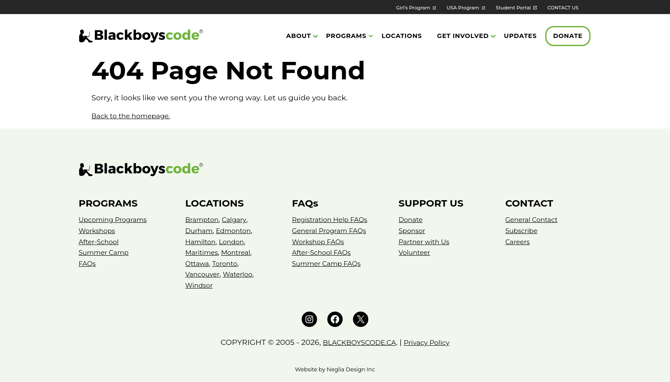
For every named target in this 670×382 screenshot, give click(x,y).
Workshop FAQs (319, 242)
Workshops (98, 231)
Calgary (236, 220)
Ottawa (197, 264)
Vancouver (203, 274)
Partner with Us (425, 242)
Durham (200, 231)
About (298, 37)
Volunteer (415, 252)
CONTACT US (561, 7)
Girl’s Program (393, 7)
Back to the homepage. (135, 115)
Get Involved (463, 37)
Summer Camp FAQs (328, 264)
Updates (520, 37)
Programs (346, 37)
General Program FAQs (331, 231)
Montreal (238, 252)
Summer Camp (105, 252)
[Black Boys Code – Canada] (335, 170)
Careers (518, 242)
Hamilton (201, 242)
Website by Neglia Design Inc (335, 369)
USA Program (448, 7)
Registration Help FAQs (331, 220)
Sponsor (413, 231)
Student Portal (505, 7)
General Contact (532, 220)
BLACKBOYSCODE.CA (357, 342)
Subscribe (522, 231)
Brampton (202, 220)
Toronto (227, 264)
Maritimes (202, 252)
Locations (402, 37)
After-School (100, 242)
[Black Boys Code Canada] (141, 37)
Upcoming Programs (114, 220)
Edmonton (235, 231)
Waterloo (240, 274)
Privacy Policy (431, 342)
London (233, 242)
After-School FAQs (323, 252)
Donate (567, 37)
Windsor (200, 285)
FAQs (88, 264)
